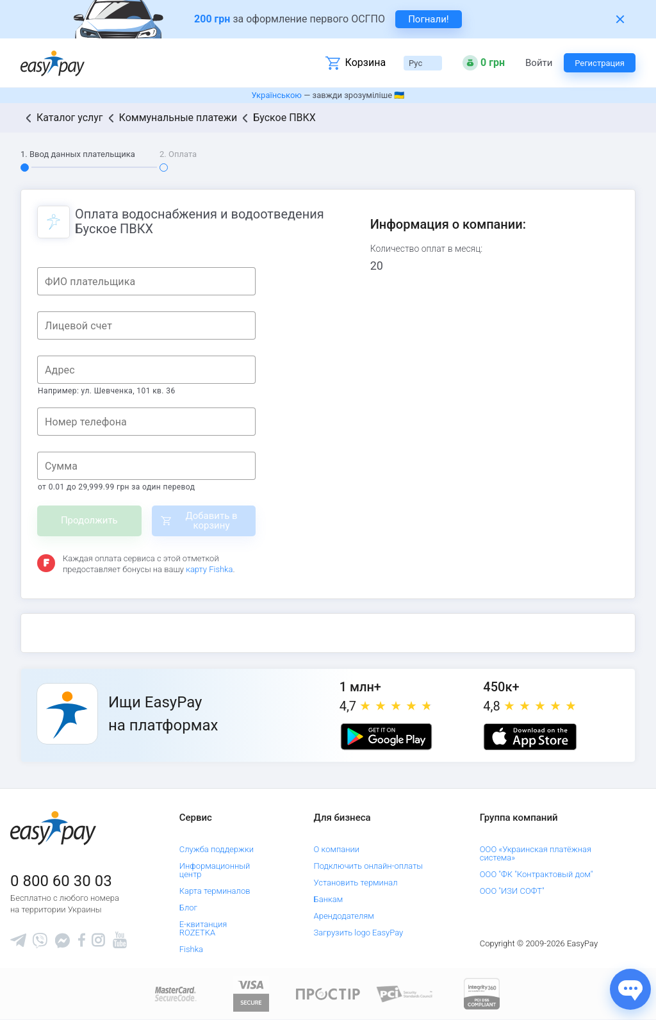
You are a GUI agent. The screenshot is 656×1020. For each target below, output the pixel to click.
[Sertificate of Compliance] (405, 993)
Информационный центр (214, 870)
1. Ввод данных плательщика (77, 154)
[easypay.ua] (52, 63)
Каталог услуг (70, 117)
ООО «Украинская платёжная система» (535, 853)
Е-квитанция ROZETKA (203, 928)
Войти (538, 63)
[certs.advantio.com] (482, 993)
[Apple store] (530, 736)
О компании (337, 849)
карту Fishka (209, 569)
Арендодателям (344, 916)
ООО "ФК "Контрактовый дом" (536, 874)
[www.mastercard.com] (174, 993)
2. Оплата (178, 154)
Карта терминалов (214, 891)
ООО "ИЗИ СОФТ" (512, 891)
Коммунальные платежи (178, 117)
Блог (188, 907)
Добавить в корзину (211, 520)
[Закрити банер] (620, 19)
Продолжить (89, 520)
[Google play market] (386, 736)
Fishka (191, 949)
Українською (277, 95)
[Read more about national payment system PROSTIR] (328, 993)
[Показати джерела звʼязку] (630, 989)
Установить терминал (356, 882)
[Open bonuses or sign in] (483, 62)
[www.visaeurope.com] (251, 993)
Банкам (328, 899)
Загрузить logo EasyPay (359, 932)
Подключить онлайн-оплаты (368, 866)
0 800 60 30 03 (61, 881)
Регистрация (600, 63)
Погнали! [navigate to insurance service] (428, 19)
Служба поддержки (216, 849)
